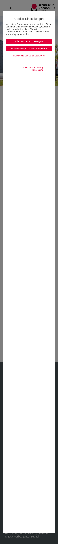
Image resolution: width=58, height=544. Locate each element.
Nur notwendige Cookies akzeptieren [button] (29, 48)
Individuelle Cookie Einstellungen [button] (29, 55)
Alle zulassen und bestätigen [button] (29, 41)
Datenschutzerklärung (32, 67)
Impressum (37, 70)
